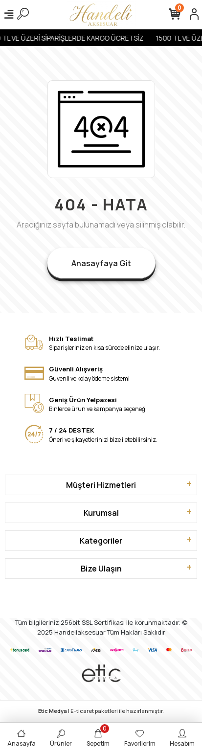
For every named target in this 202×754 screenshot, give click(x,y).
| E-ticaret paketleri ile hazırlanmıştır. (101, 710)
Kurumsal (101, 512)
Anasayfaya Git (101, 263)
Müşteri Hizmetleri (101, 485)
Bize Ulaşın (101, 568)
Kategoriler (101, 540)
